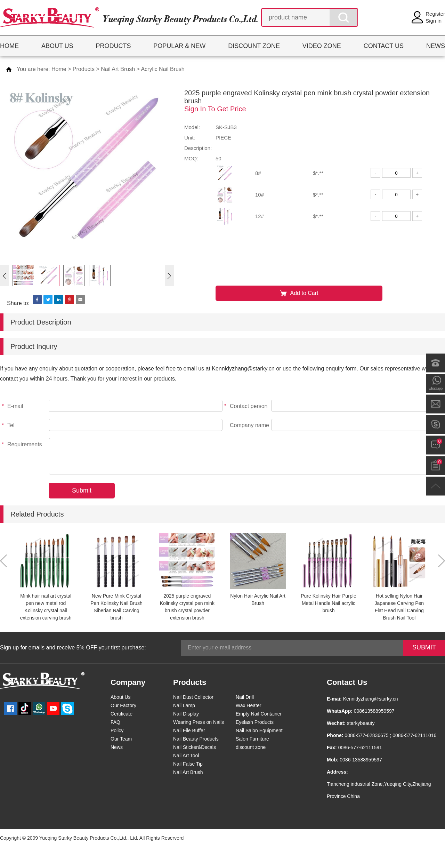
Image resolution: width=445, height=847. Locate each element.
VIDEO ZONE (321, 45)
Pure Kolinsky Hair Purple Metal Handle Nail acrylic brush (328, 603)
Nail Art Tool (186, 755)
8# (258, 173)
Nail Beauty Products (196, 739)
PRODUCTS (113, 45)
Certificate (121, 714)
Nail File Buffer (189, 730)
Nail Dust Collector (193, 697)
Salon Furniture (252, 739)
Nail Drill (245, 697)
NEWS (435, 45)
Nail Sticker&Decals (194, 747)
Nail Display (186, 714)
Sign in (434, 21)
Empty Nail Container (259, 714)
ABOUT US (57, 45)
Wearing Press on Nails (198, 722)
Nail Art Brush (118, 69)
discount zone (251, 747)
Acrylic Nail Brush (162, 69)
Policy (117, 730)
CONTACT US (384, 45)
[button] (4, 275)
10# (259, 195)
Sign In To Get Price (215, 109)
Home (58, 69)
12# (259, 216)
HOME (9, 45)
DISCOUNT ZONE (254, 45)
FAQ (115, 722)
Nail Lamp (184, 705)
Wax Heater (248, 705)
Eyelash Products (255, 722)
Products (84, 69)
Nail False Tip (188, 764)
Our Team (121, 739)
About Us (121, 697)
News (117, 747)
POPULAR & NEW (179, 45)
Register (435, 14)
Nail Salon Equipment (259, 730)
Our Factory (123, 705)
